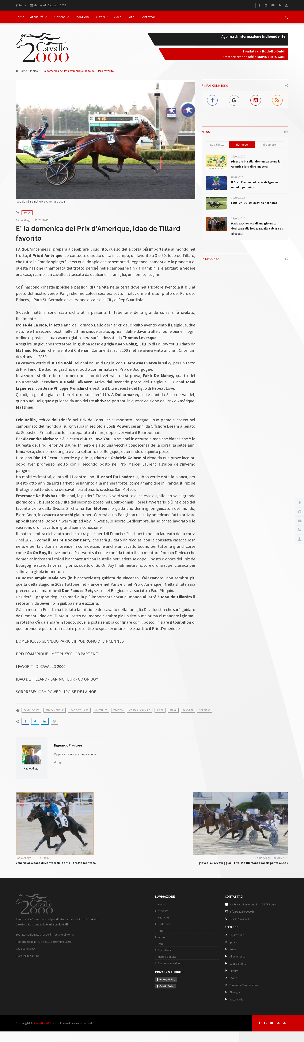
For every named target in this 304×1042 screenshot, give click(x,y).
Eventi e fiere (237, 963)
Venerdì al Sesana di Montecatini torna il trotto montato (56, 863)
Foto (131, 17)
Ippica (34, 71)
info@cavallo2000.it (241, 911)
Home (19, 17)
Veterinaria (236, 999)
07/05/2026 (42, 858)
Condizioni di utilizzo (170, 963)
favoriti (188, 710)
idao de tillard (79, 710)
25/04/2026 (238, 156)
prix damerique (55, 710)
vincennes (101, 710)
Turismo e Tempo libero (244, 985)
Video (118, 17)
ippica (160, 710)
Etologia (234, 992)
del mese (242, 144)
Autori (102, 17)
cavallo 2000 (31, 710)
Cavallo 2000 (43, 1023)
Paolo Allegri (23, 220)
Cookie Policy (167, 986)
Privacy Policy (167, 979)
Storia (233, 978)
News (232, 949)
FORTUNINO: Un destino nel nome (254, 203)
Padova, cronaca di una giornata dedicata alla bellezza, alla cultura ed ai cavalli (257, 228)
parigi (173, 710)
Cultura (233, 971)
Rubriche (61, 17)
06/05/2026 (281, 858)
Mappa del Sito (167, 957)
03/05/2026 (238, 177)
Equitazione (236, 935)
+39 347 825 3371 (240, 919)
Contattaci (148, 17)
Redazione (82, 17)
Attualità (38, 17)
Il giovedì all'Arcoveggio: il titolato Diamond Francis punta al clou (242, 863)
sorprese (204, 710)
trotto (118, 710)
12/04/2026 (238, 198)
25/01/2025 (42, 220)
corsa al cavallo (139, 710)
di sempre (269, 144)
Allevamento (237, 956)
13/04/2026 (238, 218)
